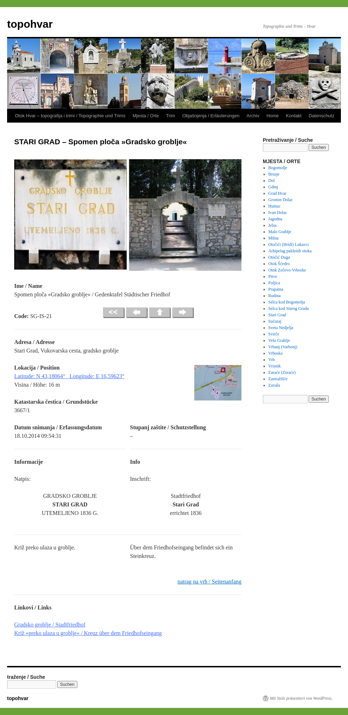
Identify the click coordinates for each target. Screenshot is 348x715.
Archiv (252, 115)
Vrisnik (274, 366)
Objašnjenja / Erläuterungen (210, 115)
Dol (271, 180)
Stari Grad (277, 314)
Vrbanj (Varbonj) (283, 346)
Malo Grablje (279, 231)
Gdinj (273, 186)
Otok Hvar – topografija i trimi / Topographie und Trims (70, 115)
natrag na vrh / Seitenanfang (209, 582)
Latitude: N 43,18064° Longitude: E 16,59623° (69, 376)
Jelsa (272, 225)
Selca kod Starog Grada (288, 308)
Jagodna (275, 218)
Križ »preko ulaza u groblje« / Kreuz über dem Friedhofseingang (88, 633)
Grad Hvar (277, 193)
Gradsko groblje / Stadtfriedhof (49, 625)
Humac (274, 206)
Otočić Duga (279, 257)
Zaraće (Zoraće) (282, 372)
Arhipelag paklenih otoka (290, 250)
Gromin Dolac (280, 199)
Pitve (272, 276)
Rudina (274, 295)
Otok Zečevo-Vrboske (287, 270)
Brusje (273, 174)
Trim (170, 115)
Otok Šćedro (279, 263)
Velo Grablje (279, 340)
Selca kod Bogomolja (286, 302)
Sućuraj (275, 321)
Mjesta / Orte (145, 115)
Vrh (271, 359)
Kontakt (293, 115)
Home (272, 115)
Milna (273, 238)
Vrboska (275, 353)
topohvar (30, 24)
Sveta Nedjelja (280, 327)
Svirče (273, 334)
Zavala (274, 385)
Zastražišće (278, 378)
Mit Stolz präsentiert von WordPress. (301, 698)
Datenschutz (321, 115)
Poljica (274, 282)
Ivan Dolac (277, 212)
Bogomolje (277, 167)
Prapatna (275, 289)
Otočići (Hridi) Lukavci (288, 244)
